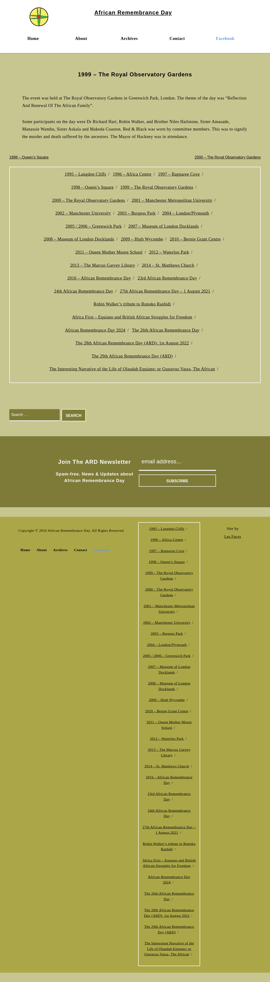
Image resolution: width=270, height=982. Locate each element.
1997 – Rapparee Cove (179, 174)
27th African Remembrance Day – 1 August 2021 (165, 291)
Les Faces (232, 536)
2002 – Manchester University (83, 213)
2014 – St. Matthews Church (168, 265)
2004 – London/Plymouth (185, 213)
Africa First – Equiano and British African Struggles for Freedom (132, 317)
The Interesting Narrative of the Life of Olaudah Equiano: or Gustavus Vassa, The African (132, 369)
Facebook (225, 38)
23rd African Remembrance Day (167, 278)
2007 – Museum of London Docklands (163, 226)
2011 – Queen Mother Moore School (109, 252)
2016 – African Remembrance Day (99, 278)
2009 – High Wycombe (142, 239)
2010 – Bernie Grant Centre (195, 239)
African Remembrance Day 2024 (95, 330)
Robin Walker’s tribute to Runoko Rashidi (132, 304)
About (81, 38)
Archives (129, 38)
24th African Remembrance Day (83, 291)
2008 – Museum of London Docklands (79, 239)
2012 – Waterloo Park (169, 252)
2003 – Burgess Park (137, 213)
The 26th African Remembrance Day (165, 330)
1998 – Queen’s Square (29, 157)
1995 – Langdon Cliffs (85, 174)
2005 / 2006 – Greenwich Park (94, 226)
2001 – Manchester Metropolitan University (172, 200)
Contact (177, 38)
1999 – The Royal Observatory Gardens (156, 187)
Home (33, 38)
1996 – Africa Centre (132, 174)
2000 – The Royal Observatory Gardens (228, 157)
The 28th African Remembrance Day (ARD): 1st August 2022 (132, 343)
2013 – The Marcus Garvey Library (102, 265)
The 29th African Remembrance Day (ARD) (132, 356)
